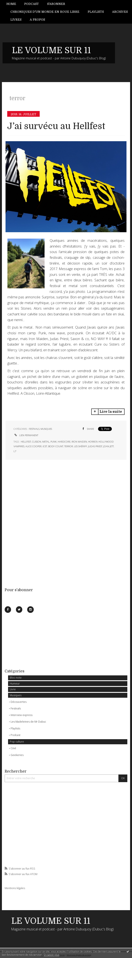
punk (54, 441)
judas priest (95, 446)
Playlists (96, 11)
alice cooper (33, 446)
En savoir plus (51, 955)
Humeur (15, 683)
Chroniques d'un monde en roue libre (44, 11)
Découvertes (19, 702)
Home (11, 4)
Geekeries (17, 755)
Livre (13, 689)
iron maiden (79, 441)
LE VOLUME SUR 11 (51, 50)
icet (45, 446)
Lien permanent (26, 435)
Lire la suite (111, 412)
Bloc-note (16, 677)
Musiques (15, 695)
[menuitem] (13, 4)
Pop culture (17, 741)
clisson (36, 441)
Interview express (21, 715)
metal (45, 441)
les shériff (80, 446)
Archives (120, 11)
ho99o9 (92, 441)
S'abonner (56, 4)
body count (55, 446)
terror (68, 446)
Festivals (16, 708)
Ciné (13, 748)
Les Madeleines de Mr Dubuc (28, 721)
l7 (15, 451)
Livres (15, 19)
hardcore (64, 441)
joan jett (108, 446)
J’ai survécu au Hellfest (56, 126)
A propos (37, 19)
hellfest (26, 441)
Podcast (31, 4)
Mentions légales (15, 888)
